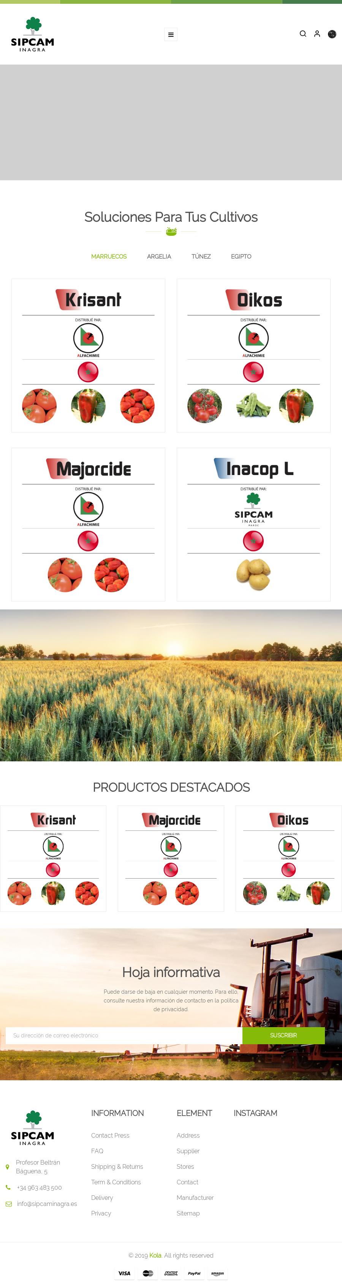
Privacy (101, 1213)
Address (188, 1135)
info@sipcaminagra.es (47, 1204)
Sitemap (188, 1213)
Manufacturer (195, 1197)
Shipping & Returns (117, 1166)
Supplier (188, 1151)
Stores (185, 1166)
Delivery (102, 1197)
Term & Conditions (116, 1182)
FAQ (97, 1151)
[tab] (109, 257)
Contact (187, 1182)
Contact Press (110, 1135)
